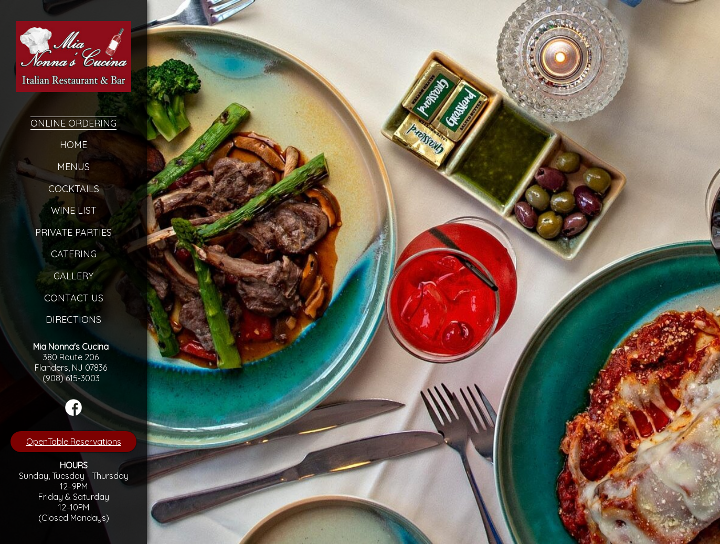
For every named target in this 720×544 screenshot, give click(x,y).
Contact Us (73, 298)
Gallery (73, 276)
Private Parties (73, 232)
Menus (73, 167)
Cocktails (73, 189)
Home (73, 145)
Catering (74, 254)
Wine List (74, 210)
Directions (73, 319)
